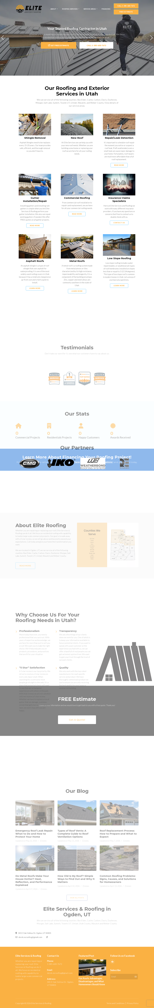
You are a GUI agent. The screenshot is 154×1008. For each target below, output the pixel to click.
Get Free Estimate (58, 45)
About (53, 9)
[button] (2, 37)
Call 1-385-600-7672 (126, 6)
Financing (106, 9)
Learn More (34, 302)
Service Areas (89, 9)
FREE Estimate (126, 12)
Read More (119, 179)
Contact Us (119, 236)
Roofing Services (70, 9)
